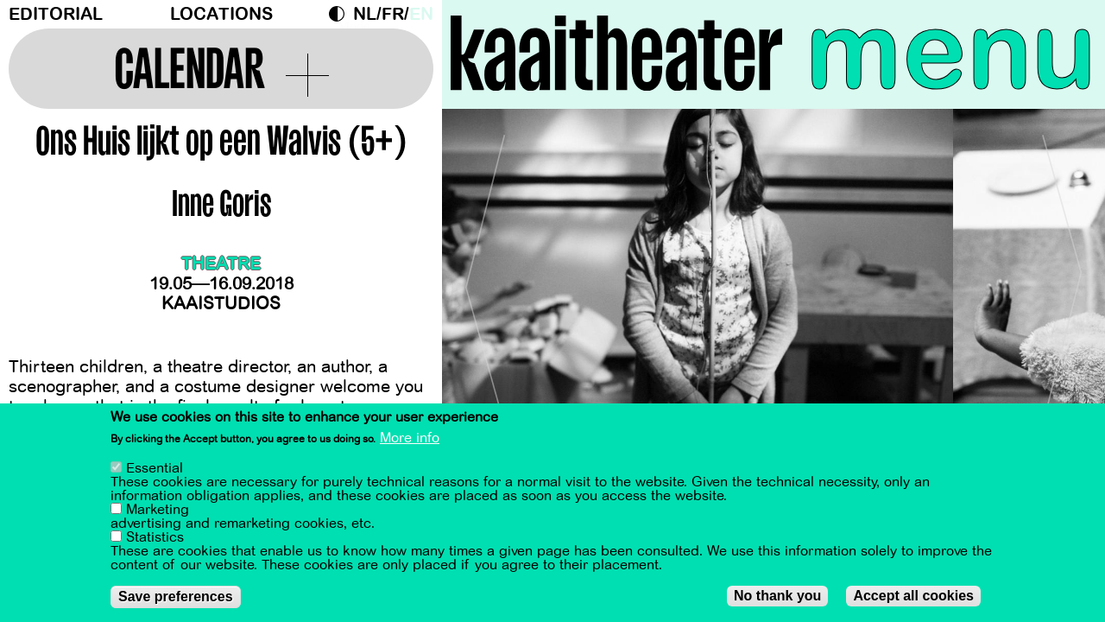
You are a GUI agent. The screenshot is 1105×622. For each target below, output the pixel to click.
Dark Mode (341, 14)
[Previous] (485, 280)
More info (409, 440)
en (421, 14)
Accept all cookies (913, 596)
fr (393, 14)
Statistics (155, 538)
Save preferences (175, 597)
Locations (221, 14)
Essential (154, 469)
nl (364, 14)
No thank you (777, 596)
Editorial (56, 14)
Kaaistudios (221, 303)
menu (950, 52)
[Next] (1061, 280)
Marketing (157, 510)
